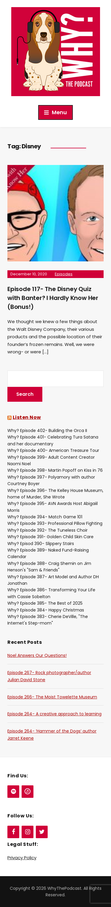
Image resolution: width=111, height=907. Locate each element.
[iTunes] (27, 791)
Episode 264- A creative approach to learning (54, 714)
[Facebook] (13, 832)
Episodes (64, 274)
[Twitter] (42, 832)
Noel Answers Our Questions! (37, 655)
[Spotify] (13, 791)
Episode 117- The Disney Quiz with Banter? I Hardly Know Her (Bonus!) (52, 298)
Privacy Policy (21, 857)
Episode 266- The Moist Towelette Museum (52, 697)
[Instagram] (27, 832)
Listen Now (27, 417)
